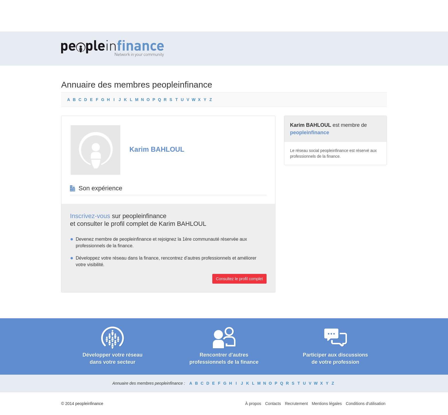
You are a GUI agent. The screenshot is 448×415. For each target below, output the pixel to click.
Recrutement (296, 403)
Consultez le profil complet (239, 278)
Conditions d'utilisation (365, 403)
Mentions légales (327, 403)
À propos (253, 403)
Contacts (273, 403)
